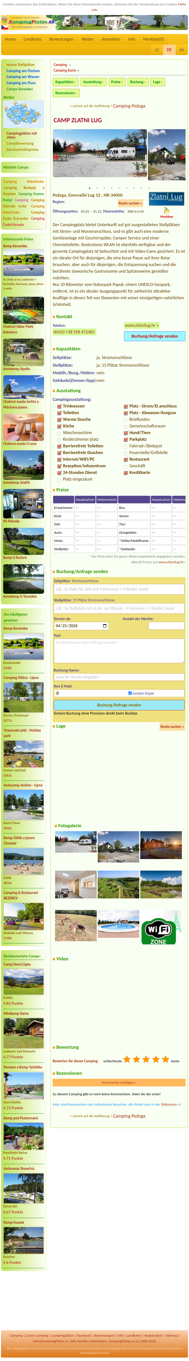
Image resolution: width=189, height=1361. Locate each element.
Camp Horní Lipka (17, 964)
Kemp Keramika (15, 246)
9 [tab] (148, 188)
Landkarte (33, 39)
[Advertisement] (23, 1301)
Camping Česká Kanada (24, 221)
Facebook (84, 1335)
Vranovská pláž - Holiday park (22, 733)
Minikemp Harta (16, 1013)
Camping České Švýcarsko (24, 215)
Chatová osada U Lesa (19, 443)
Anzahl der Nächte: (138, 619)
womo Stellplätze (20, 64)
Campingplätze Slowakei (94, 1353)
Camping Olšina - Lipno (21, 677)
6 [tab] (126, 188)
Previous (56, 157)
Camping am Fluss (21, 82)
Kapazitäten (64, 82)
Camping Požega (129, 106)
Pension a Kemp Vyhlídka (23, 1067)
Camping (22, 200)
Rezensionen (65, 93)
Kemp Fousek (14, 1222)
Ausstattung (92, 82)
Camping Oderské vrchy (24, 203)
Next (182, 157)
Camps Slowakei (19, 89)
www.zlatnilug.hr (140, 326)
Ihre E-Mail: (63, 686)
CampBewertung (20, 143)
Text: (58, 636)
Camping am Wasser (23, 76)
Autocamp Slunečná (19, 1168)
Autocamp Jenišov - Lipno (23, 785)
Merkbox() (153, 39)
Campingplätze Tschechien (27, 1348)
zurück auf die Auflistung (91, 106)
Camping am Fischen (23, 70)
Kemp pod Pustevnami (21, 1118)
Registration (154, 1335)
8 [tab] (141, 188)
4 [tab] (111, 188)
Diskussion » (170, 1105)
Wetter (87, 39)
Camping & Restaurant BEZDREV (21, 896)
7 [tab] (133, 188)
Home (10, 39)
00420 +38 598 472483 (73, 332)
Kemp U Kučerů (15, 557)
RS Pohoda (11, 521)
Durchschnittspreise (22, 149)
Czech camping (37, 1335)
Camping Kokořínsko (23, 181)
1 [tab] (89, 188)
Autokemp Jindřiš (16, 482)
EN (182, 49)
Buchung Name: (66, 670)
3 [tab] (104, 188)
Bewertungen (61, 39)
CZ (157, 49)
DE (169, 49)
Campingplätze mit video (21, 135)
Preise (116, 82)
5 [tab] (119, 188)
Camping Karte (65, 70)
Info (131, 39)
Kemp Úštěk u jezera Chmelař (19, 841)
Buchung (136, 82)
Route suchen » (130, 203)
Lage (156, 82)
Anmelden (111, 39)
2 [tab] (96, 188)
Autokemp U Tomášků (20, 596)
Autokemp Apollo (16, 369)
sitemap (172, 1335)
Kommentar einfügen (119, 1083)
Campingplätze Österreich (118, 1348)
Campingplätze (62, 1335)
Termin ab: (62, 619)
